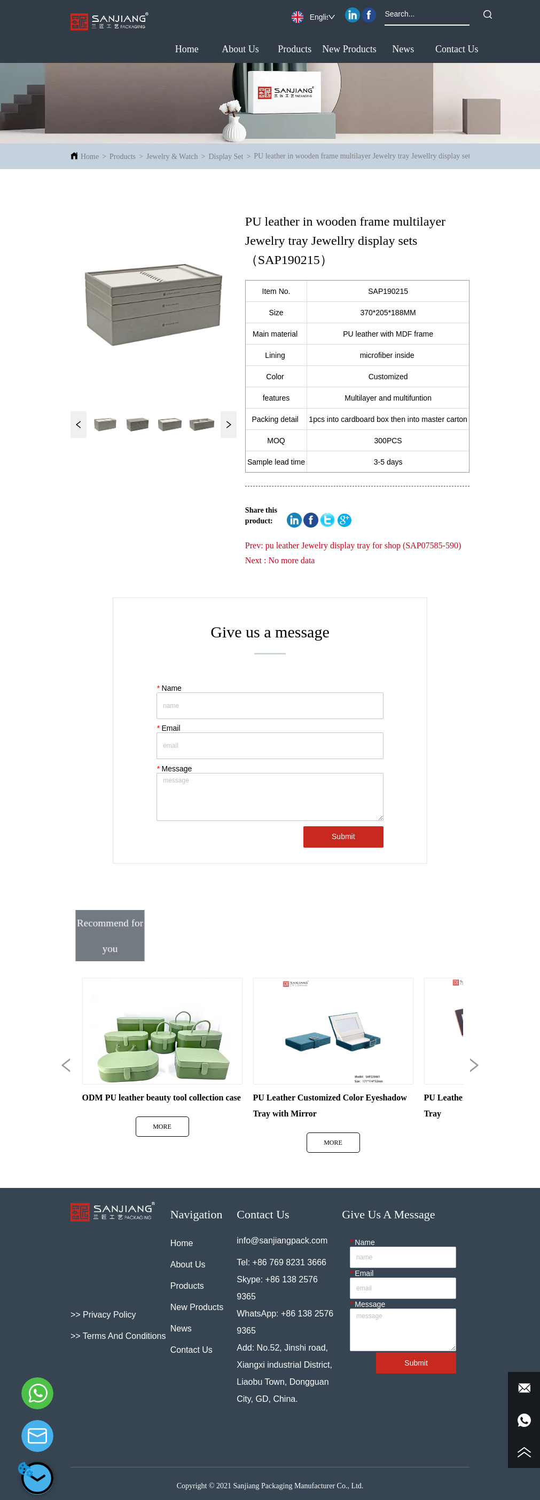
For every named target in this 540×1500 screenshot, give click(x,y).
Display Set (225, 157)
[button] (294, 49)
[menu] (322, 49)
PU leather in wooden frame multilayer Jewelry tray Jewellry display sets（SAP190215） (389, 156)
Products (122, 157)
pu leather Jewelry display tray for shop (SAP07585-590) (363, 545)
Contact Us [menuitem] (457, 49)
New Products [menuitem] (349, 49)
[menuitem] (294, 49)
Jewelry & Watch (172, 157)
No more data (291, 560)
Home (90, 157)
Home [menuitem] (187, 49)
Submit (343, 836)
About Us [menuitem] (240, 49)
